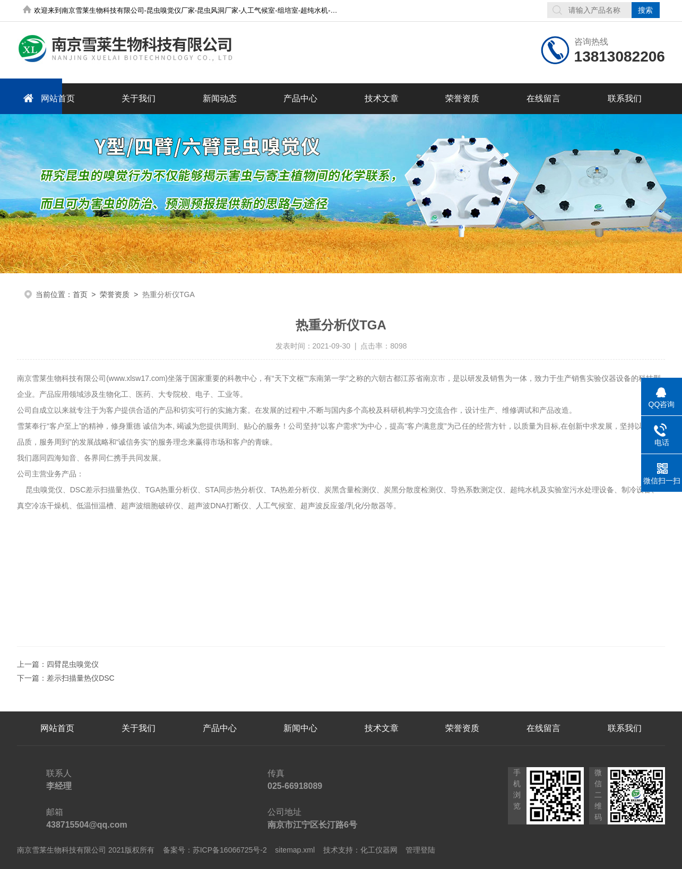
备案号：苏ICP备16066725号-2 (215, 850)
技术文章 (382, 98)
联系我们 (625, 98)
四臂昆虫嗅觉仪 (73, 664)
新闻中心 (300, 728)
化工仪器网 (379, 850)
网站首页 (47, 98)
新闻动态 (220, 98)
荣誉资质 (462, 98)
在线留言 (543, 98)
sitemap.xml (295, 850)
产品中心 (300, 98)
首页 (80, 294)
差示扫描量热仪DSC (81, 678)
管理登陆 (420, 850)
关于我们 (139, 98)
